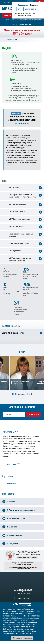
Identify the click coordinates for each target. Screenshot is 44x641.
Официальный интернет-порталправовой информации (23, 563)
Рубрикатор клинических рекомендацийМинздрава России (23, 568)
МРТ (25, 272)
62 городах (7, 274)
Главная (9, 39)
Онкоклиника (8, 20)
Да (19, 9)
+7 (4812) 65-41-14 (23, 590)
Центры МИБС (10, 15)
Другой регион (31, 9)
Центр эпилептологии (21, 24)
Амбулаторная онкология (29, 20)
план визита (22, 123)
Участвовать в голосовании (27, 558)
